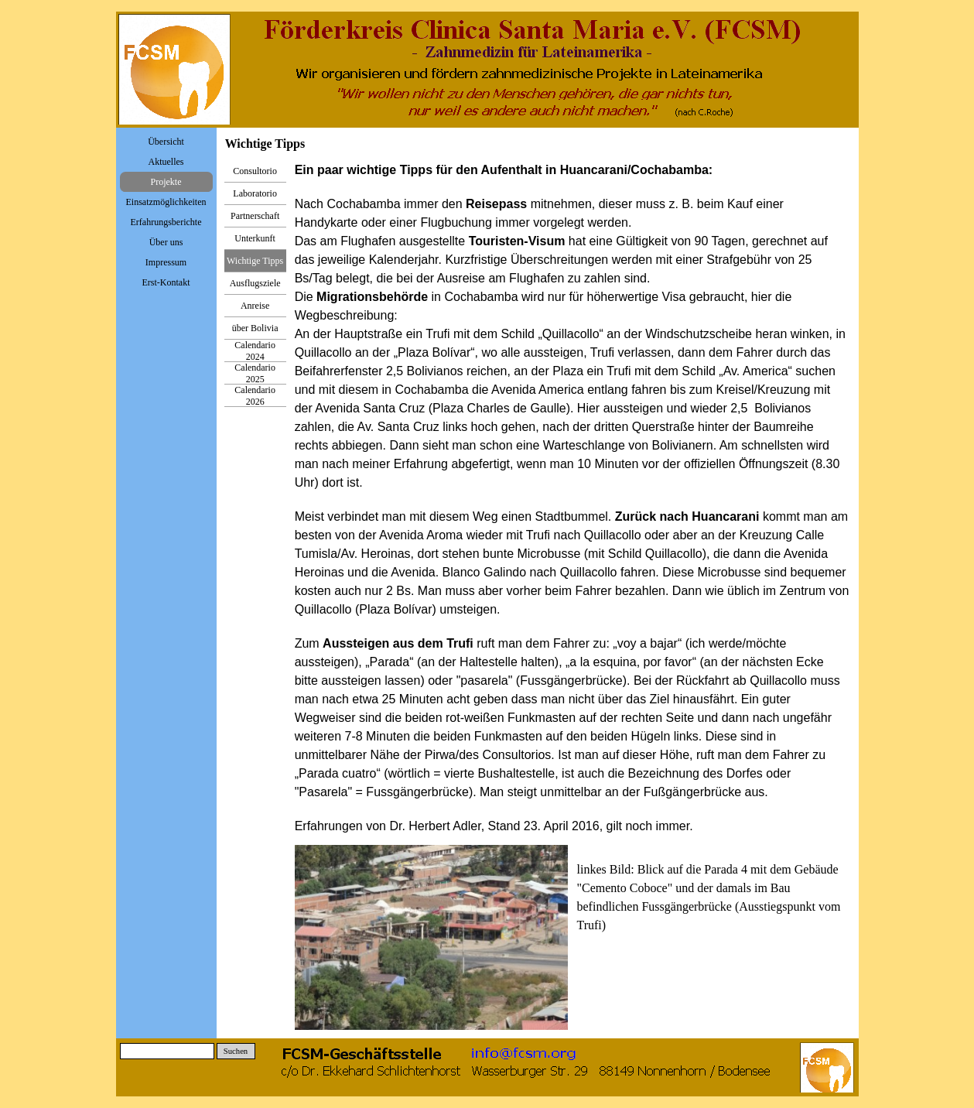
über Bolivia (255, 328)
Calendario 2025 (254, 373)
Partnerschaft (255, 215)
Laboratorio (255, 193)
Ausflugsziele (255, 283)
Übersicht (166, 141)
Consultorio (255, 171)
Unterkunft (254, 238)
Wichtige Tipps (255, 260)
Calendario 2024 (254, 351)
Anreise (255, 305)
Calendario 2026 (254, 396)
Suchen (236, 1051)
